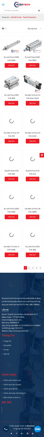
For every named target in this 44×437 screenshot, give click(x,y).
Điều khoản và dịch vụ (12, 397)
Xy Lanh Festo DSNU (11, 57)
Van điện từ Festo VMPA (34, 209)
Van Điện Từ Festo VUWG (13, 247)
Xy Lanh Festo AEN (32, 247)
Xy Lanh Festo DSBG (11, 209)
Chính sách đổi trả (10, 389)
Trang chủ (7, 341)
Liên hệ (6, 354)
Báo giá (11, 65)
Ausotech (27, 428)
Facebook (9, 409)
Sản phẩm (7, 345)
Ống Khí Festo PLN (32, 171)
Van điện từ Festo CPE (12, 133)
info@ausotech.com (14, 320)
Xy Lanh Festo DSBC (32, 57)
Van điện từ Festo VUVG (33, 95)
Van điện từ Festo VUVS (33, 133)
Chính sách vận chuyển (12, 384)
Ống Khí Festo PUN (11, 171)
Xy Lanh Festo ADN (11, 95)
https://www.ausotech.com (18, 331)
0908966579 (14, 323)
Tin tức (6, 350)
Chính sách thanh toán (12, 380)
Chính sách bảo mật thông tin (15, 393)
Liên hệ (5, 310)
